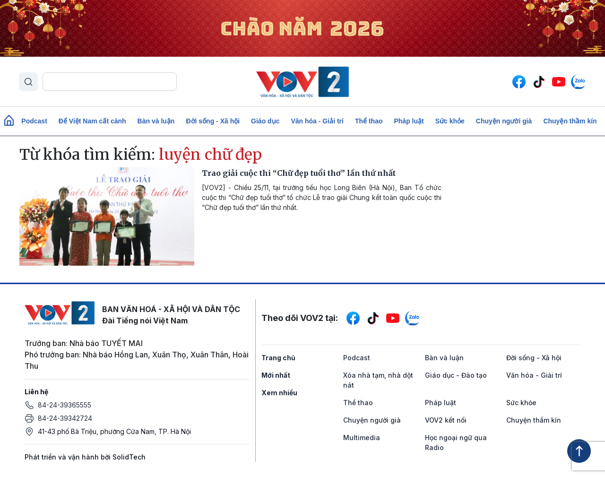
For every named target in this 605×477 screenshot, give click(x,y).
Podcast (34, 121)
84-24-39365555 (64, 405)
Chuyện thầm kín (569, 121)
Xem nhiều (279, 393)
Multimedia (361, 438)
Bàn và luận (156, 121)
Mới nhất (275, 375)
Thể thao (369, 121)
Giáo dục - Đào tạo (456, 375)
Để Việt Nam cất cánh (92, 121)
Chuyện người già (504, 121)
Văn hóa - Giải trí (317, 121)
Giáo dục (265, 121)
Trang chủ (278, 358)
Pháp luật (409, 121)
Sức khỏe (450, 121)
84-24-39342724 (65, 418)
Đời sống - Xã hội (213, 121)
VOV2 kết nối (446, 420)
